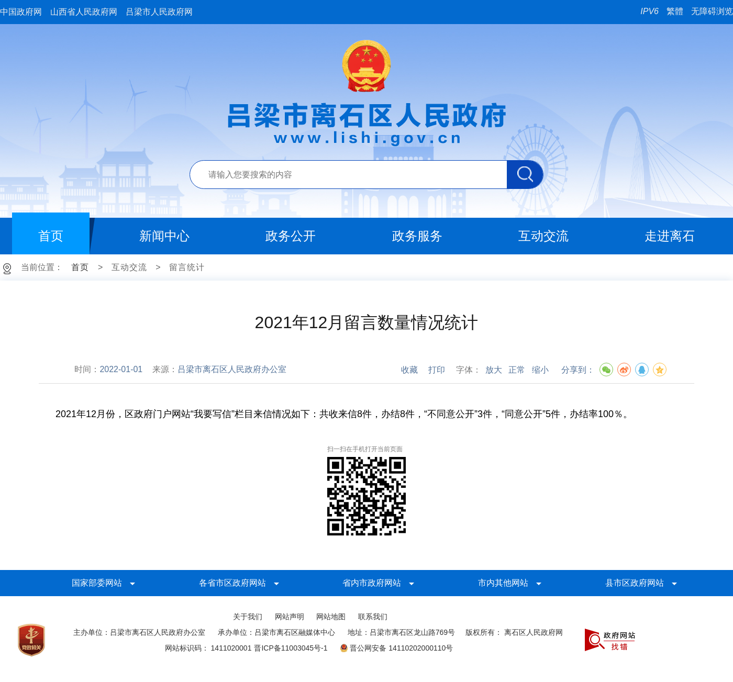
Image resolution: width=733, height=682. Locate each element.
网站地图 (331, 616)
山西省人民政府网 (83, 11)
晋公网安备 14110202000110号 (396, 648)
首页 (80, 267)
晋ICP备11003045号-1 (290, 648)
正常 (516, 369)
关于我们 (247, 616)
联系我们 (372, 616)
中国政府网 (21, 11)
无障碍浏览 (712, 11)
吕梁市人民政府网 (159, 11)
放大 (493, 369)
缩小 (540, 369)
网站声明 (289, 616)
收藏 (409, 369)
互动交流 (129, 267)
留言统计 (187, 267)
